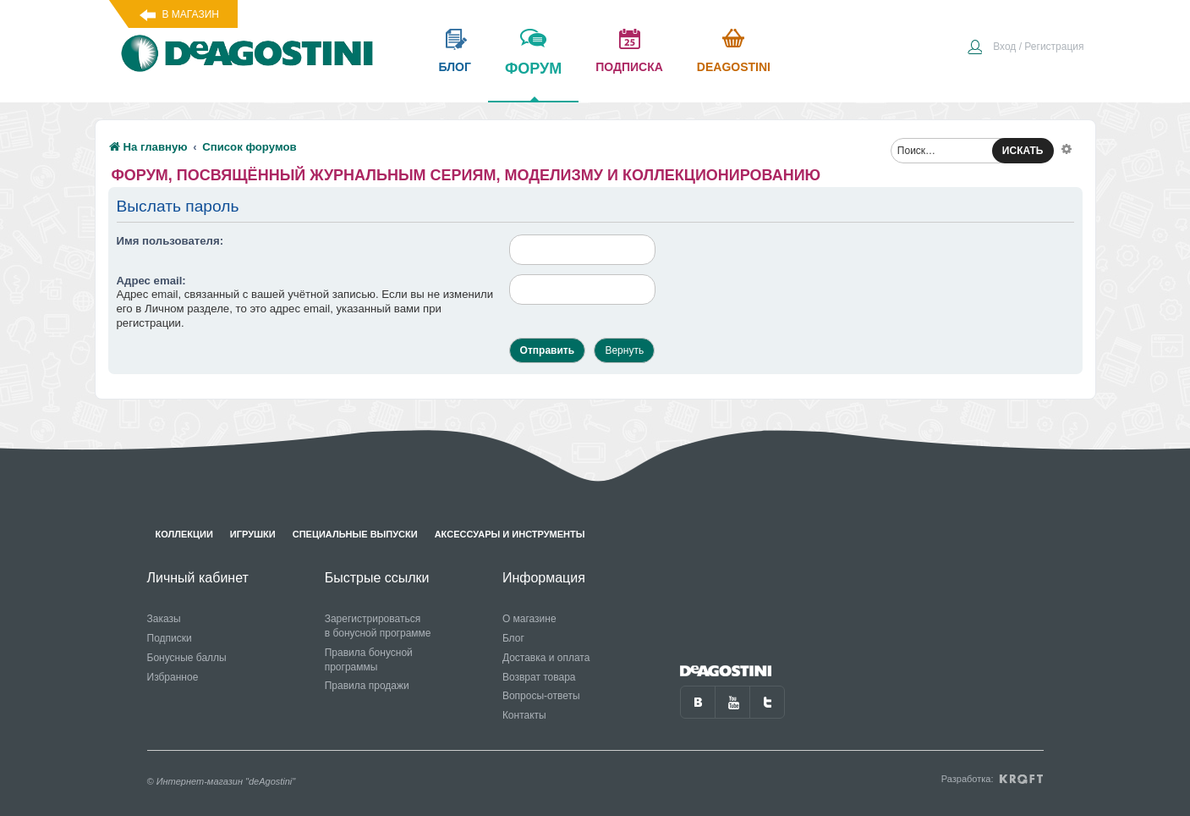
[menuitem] (1025, 48)
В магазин (190, 14)
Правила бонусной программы (369, 660)
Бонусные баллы (187, 658)
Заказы (164, 619)
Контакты (524, 715)
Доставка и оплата (546, 658)
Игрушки (253, 534)
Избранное (173, 677)
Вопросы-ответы (541, 696)
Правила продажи (367, 686)
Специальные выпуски (355, 534)
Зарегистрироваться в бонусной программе (378, 626)
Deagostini (733, 67)
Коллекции (184, 534)
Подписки (169, 638)
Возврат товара (539, 677)
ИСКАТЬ (1023, 151)
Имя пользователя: (170, 240)
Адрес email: (151, 280)
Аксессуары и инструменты (510, 534)
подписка (629, 67)
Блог (513, 638)
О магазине (529, 619)
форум (533, 80)
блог (455, 67)
